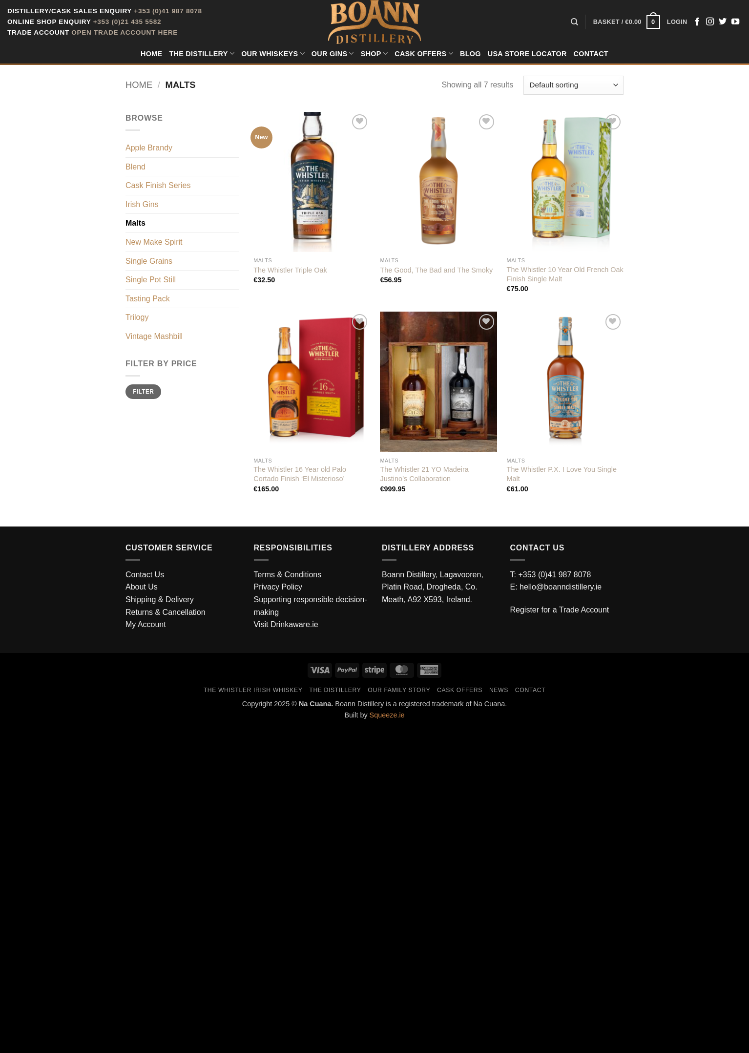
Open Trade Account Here (124, 32)
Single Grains (148, 261)
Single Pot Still (150, 279)
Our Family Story (399, 690)
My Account (145, 624)
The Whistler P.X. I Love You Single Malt (562, 474)
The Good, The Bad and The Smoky (436, 270)
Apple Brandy (148, 148)
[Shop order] (573, 85)
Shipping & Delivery (159, 599)
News (498, 690)
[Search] (574, 22)
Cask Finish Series (157, 185)
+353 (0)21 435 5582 (127, 21)
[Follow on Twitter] (723, 22)
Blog (470, 54)
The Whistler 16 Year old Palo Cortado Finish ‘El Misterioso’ (299, 474)
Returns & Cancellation (165, 612)
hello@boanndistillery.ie (561, 587)
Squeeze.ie (387, 715)
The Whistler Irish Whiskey (253, 690)
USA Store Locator (527, 54)
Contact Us (144, 574)
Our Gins (333, 53)
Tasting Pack (147, 299)
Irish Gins (142, 204)
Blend (135, 167)
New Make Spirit (153, 242)
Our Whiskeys (273, 53)
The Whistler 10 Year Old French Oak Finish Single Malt (565, 274)
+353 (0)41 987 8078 (168, 11)
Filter (143, 391)
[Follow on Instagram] (710, 22)
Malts (135, 223)
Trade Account (584, 610)
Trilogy (136, 317)
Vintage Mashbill (154, 336)
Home (151, 54)
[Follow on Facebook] (697, 22)
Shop (374, 53)
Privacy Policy (278, 587)
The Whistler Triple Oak (290, 270)
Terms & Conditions (288, 574)
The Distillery (201, 53)
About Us (141, 587)
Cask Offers (424, 53)
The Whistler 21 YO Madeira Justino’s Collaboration (424, 474)
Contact (591, 54)
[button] (626, 22)
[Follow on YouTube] (735, 22)
